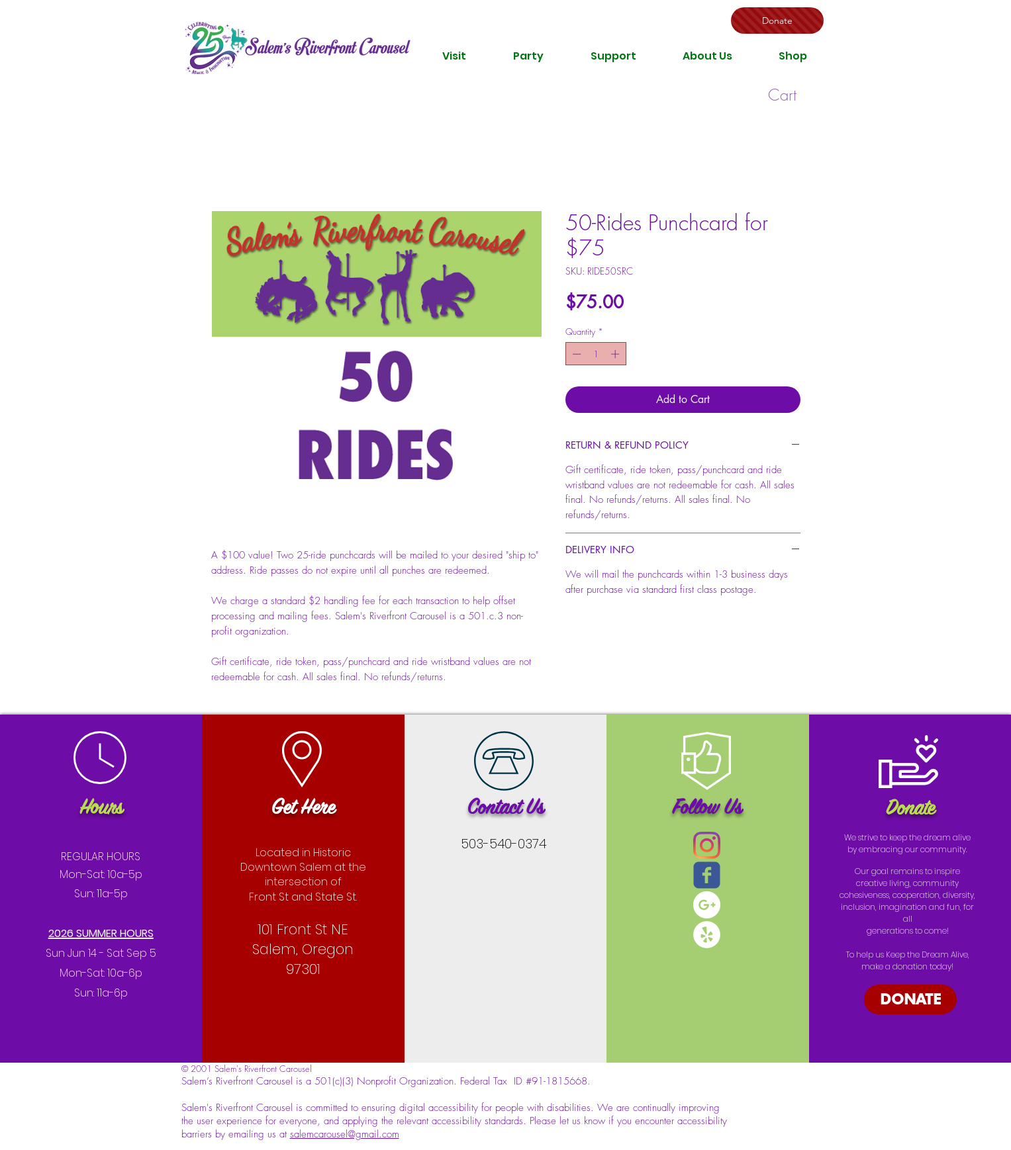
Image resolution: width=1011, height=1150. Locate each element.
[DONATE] (910, 999)
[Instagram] (706, 845)
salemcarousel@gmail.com (344, 1134)
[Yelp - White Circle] (706, 934)
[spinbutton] (595, 354)
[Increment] (616, 354)
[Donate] (777, 20)
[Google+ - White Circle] (706, 904)
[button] (454, 56)
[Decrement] (575, 354)
